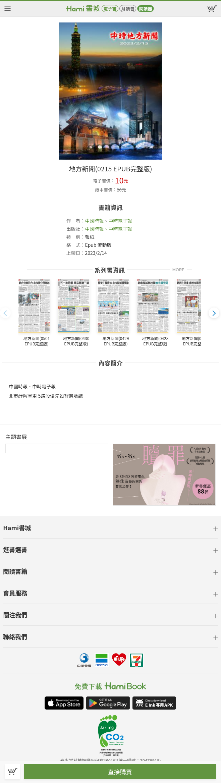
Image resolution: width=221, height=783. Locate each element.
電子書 (109, 8)
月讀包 (127, 8)
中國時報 (94, 220)
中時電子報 (120, 220)
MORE (178, 269)
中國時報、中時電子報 (108, 228)
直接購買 (120, 771)
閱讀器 (145, 8)
